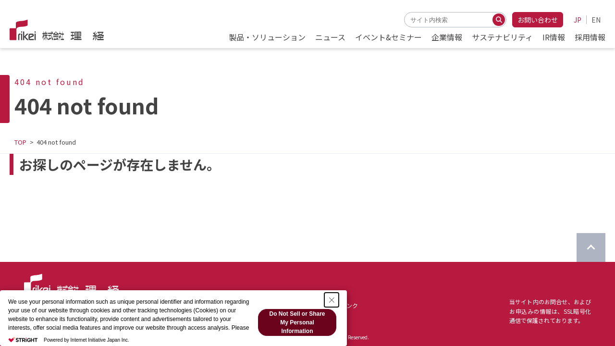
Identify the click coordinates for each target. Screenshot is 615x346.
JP (577, 20)
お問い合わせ (537, 20)
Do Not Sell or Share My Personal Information (297, 322)
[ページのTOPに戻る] (591, 247)
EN (596, 20)
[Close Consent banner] (331, 300)
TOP (20, 142)
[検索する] (498, 19)
